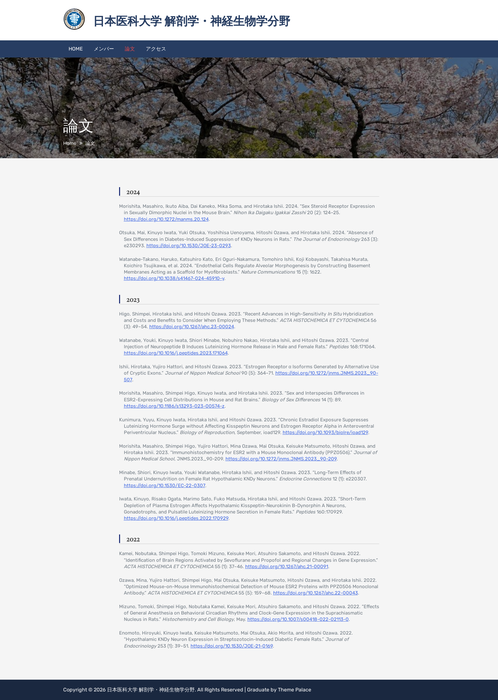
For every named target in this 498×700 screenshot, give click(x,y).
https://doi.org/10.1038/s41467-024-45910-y (174, 278)
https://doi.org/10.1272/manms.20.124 (166, 219)
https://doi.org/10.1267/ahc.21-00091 (286, 566)
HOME (76, 49)
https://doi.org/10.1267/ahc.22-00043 (315, 593)
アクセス (156, 49)
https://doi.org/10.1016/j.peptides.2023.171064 (176, 353)
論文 (130, 49)
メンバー (104, 49)
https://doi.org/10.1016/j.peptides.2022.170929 (176, 518)
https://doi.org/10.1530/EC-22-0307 (164, 485)
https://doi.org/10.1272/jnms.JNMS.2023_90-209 (281, 459)
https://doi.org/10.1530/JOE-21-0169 (232, 646)
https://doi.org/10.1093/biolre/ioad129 (325, 432)
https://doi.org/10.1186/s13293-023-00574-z (174, 406)
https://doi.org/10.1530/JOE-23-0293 (188, 245)
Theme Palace (294, 690)
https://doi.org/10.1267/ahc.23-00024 (191, 327)
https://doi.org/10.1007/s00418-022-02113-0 (298, 619)
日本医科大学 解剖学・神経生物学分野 (191, 20)
